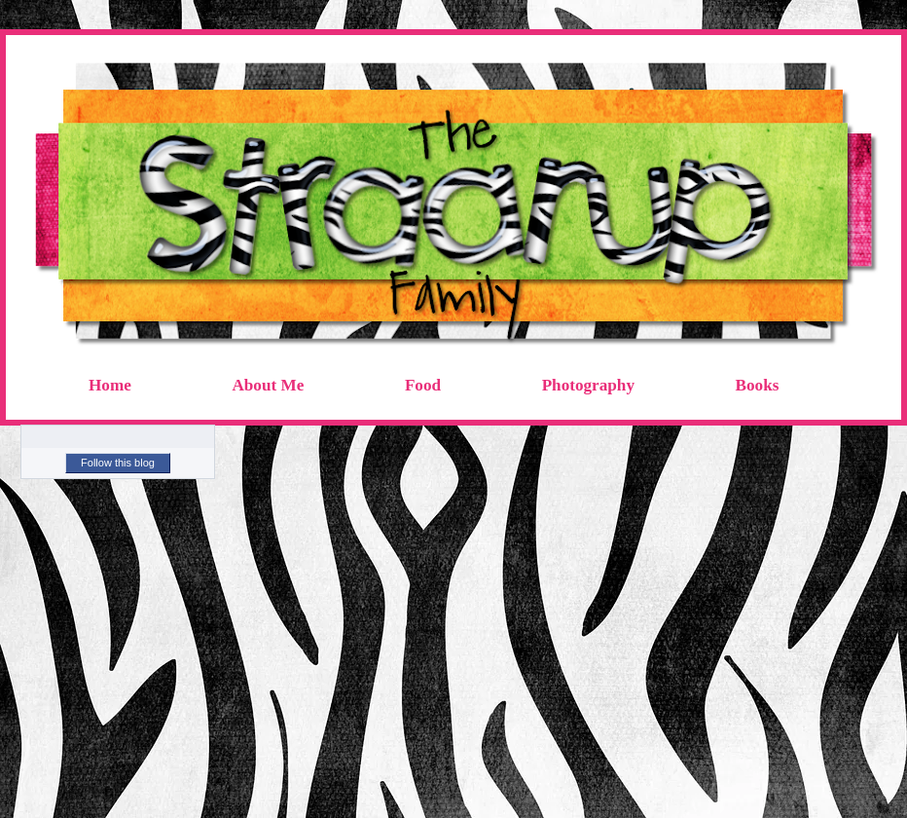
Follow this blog (118, 462)
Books (758, 385)
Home (110, 385)
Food (423, 385)
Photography (588, 385)
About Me (268, 385)
